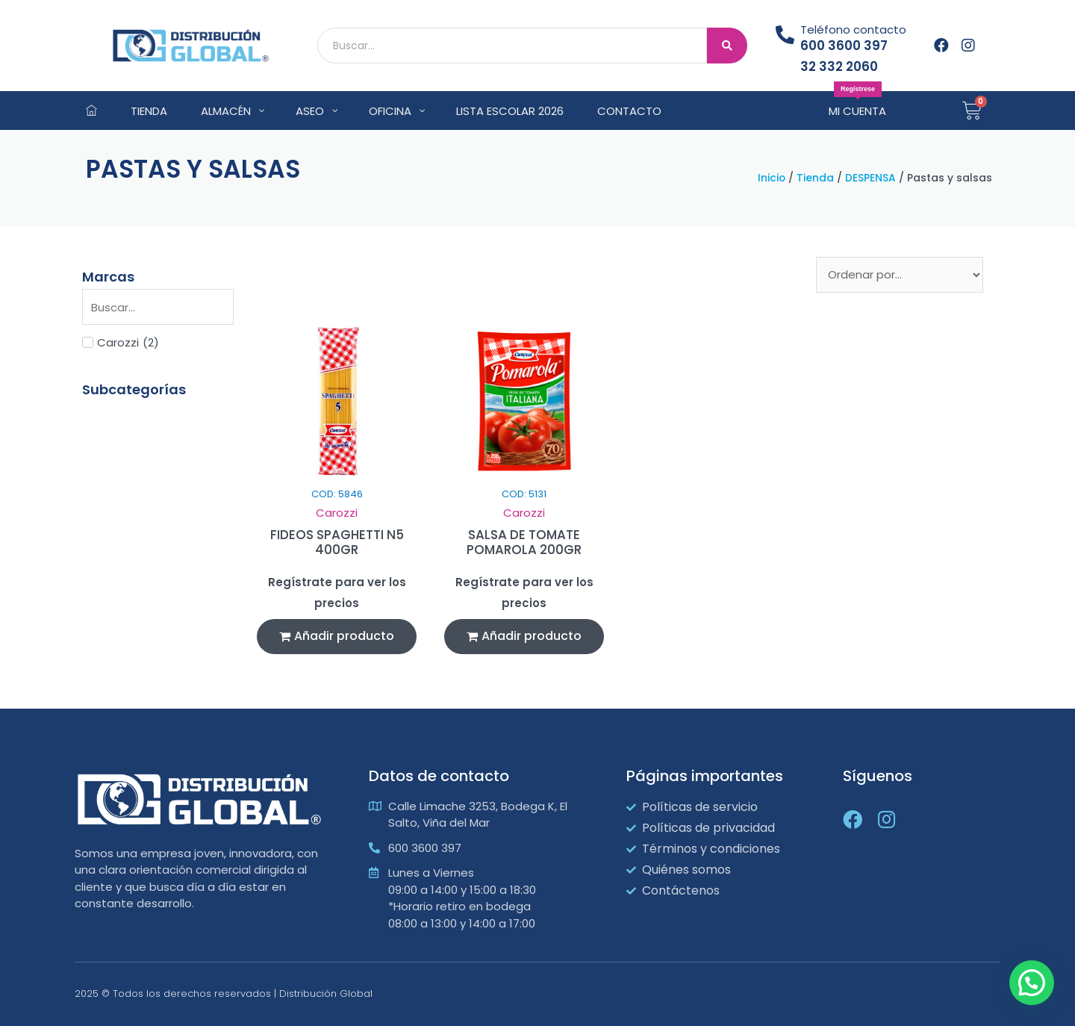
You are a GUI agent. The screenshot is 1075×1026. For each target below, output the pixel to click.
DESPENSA (870, 178)
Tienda (815, 178)
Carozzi (337, 512)
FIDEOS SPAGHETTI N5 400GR (337, 542)
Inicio (771, 178)
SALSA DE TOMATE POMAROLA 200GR (524, 542)
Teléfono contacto (853, 29)
